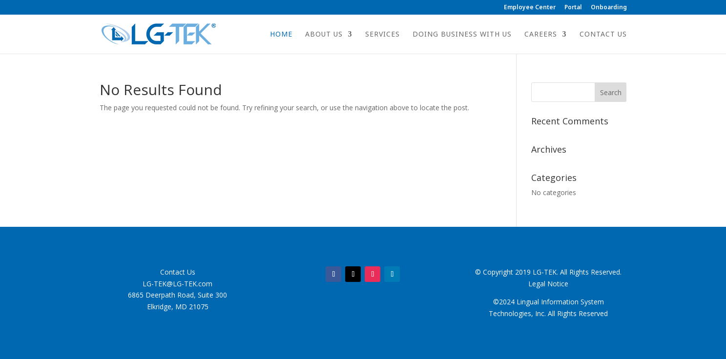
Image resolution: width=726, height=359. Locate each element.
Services (382, 35)
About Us (324, 35)
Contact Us (603, 35)
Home (281, 35)
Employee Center (530, 7)
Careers (540, 35)
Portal (573, 7)
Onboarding (609, 7)
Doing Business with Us (462, 35)
